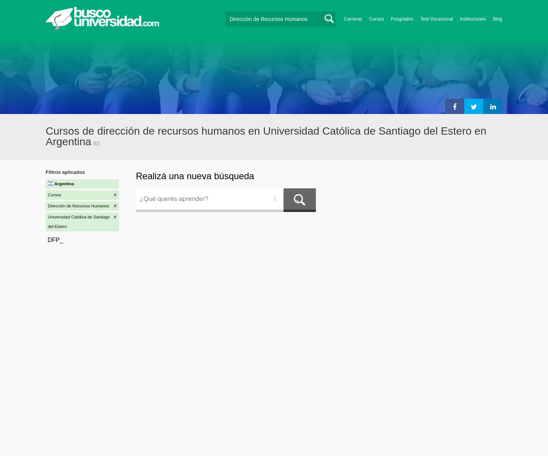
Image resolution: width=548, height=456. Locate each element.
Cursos (376, 19)
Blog (497, 19)
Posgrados (402, 19)
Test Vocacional (436, 19)
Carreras (353, 19)
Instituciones (473, 19)
